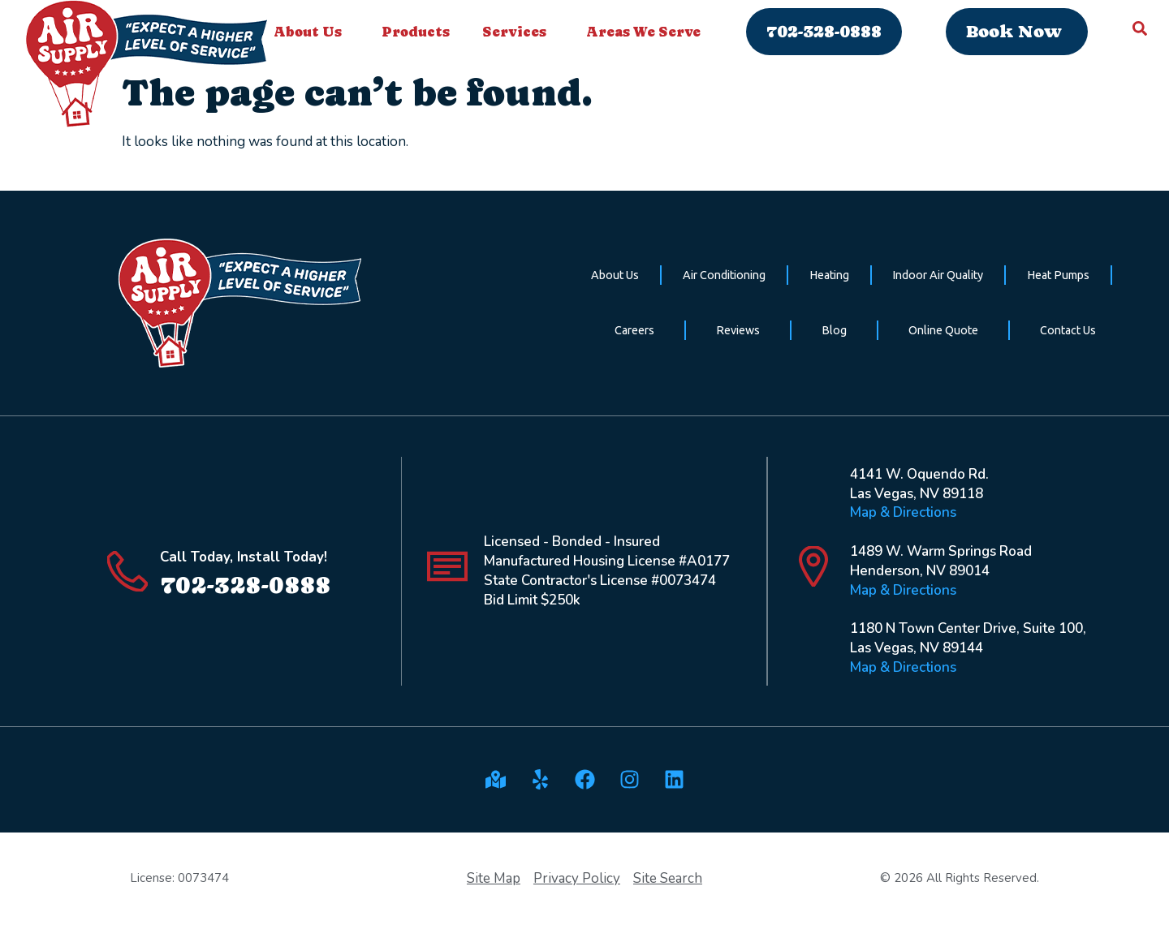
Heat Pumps (1058, 275)
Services (518, 32)
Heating (829, 275)
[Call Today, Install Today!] (127, 571)
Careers (634, 330)
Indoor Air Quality (937, 275)
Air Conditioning (724, 275)
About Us (312, 32)
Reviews (738, 330)
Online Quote (943, 330)
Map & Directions (903, 512)
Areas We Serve (647, 32)
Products (416, 32)
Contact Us (1068, 330)
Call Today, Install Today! (243, 557)
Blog (834, 330)
